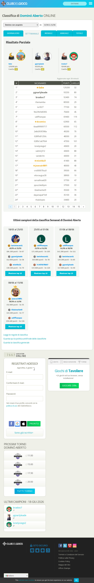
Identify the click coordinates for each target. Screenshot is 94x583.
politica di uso (12, 406)
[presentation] (25, 414)
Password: (11, 393)
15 (79, 206)
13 (68, 206)
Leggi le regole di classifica (15, 334)
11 (58, 206)
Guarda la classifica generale (16, 342)
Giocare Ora (69, 385)
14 (73, 206)
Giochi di (69, 370)
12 (63, 206)
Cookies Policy (64, 561)
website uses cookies (26, 580)
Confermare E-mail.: (15, 383)
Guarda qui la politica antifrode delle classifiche (24, 338)
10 (52, 206)
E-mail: (9, 372)
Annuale (64, 33)
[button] (17, 423)
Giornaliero (13, 33)
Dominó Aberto (31, 15)
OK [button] (76, 580)
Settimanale (32, 33)
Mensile (49, 33)
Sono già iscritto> (24, 432)
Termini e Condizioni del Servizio (71, 554)
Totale (79, 33)
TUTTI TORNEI (24, 491)
